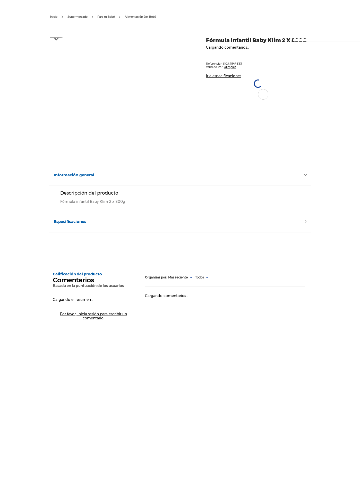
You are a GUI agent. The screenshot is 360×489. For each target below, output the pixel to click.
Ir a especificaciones (223, 76)
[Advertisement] (180, 249)
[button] (263, 94)
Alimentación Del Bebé (140, 17)
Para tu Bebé (106, 17)
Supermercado (77, 17)
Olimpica (230, 67)
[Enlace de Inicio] (53, 17)
